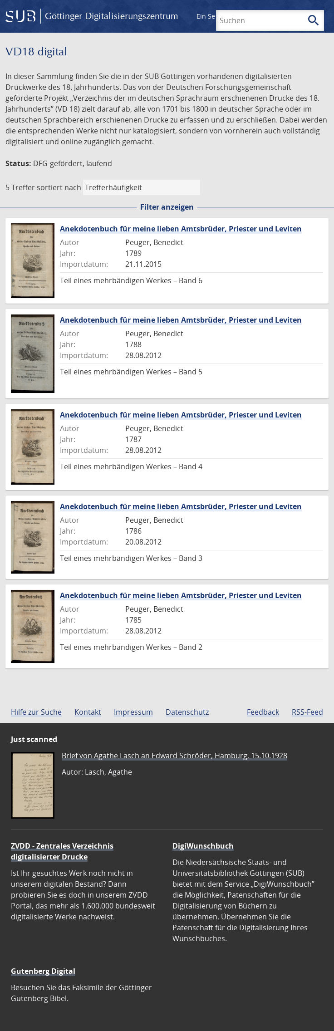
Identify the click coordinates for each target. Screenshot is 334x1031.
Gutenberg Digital (43, 971)
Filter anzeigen (167, 207)
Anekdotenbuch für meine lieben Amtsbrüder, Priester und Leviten (181, 229)
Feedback (263, 712)
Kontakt (87, 712)
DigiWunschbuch (203, 846)
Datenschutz (187, 712)
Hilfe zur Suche (36, 712)
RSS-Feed (307, 712)
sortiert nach (59, 187)
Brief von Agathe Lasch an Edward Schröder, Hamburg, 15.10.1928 (174, 756)
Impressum (133, 712)
